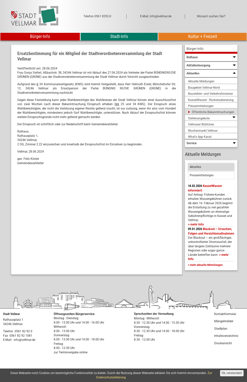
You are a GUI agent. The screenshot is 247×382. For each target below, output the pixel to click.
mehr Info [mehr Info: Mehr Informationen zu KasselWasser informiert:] (197, 224)
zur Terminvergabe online (70, 352)
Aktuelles (195, 167)
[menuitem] (211, 49)
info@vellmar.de (24, 340)
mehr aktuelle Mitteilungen (206, 264)
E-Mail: (7, 340)
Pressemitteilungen (202, 175)
